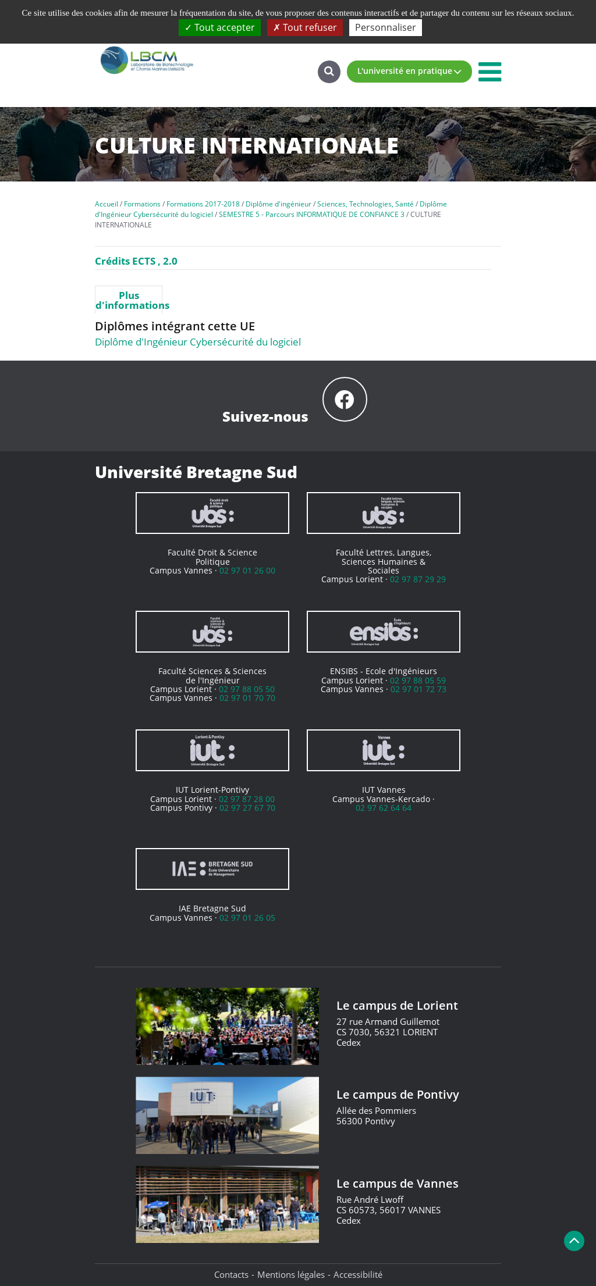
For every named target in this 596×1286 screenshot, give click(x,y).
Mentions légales (291, 1274)
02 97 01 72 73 (418, 689)
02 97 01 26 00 (247, 570)
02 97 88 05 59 (418, 680)
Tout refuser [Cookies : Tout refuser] (305, 27)
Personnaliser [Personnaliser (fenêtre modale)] (385, 27)
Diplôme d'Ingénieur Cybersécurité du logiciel (198, 341)
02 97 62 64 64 (383, 807)
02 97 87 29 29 (418, 579)
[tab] (128, 300)
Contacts (231, 1274)
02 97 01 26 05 (247, 917)
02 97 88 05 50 (247, 689)
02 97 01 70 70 (247, 697)
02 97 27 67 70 (247, 807)
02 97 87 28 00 (247, 799)
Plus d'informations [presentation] (128, 300)
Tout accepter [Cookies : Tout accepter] (220, 27)
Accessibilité (358, 1274)
